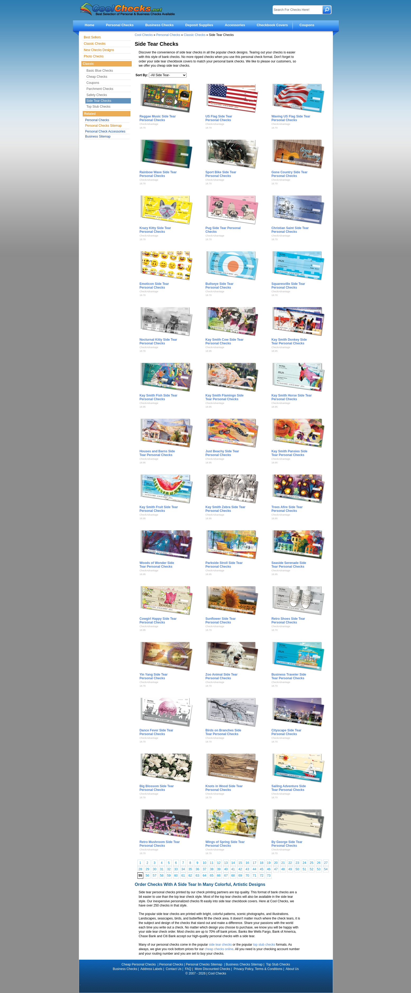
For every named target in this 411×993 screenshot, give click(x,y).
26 (318, 863)
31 (161, 869)
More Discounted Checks (212, 969)
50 (297, 869)
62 (190, 875)
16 (247, 863)
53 (318, 869)
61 (183, 875)
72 (261, 875)
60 (176, 875)
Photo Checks (94, 56)
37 (204, 869)
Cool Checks (144, 35)
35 (190, 869)
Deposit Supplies (199, 25)
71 (254, 875)
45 (261, 869)
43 (247, 869)
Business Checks (159, 25)
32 (168, 869)
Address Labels (151, 969)
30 (154, 869)
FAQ (188, 969)
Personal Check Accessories (105, 131)
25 (311, 863)
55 (140, 875)
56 (147, 875)
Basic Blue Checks (99, 70)
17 (254, 863)
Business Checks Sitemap (244, 964)
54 (325, 869)
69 (240, 875)
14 (233, 863)
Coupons (306, 25)
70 (247, 875)
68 (233, 875)
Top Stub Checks (98, 106)
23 (297, 863)
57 (154, 875)
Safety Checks (96, 95)
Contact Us (173, 969)
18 (261, 863)
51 (304, 869)
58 (161, 875)
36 (197, 869)
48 (283, 869)
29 (147, 869)
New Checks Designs (99, 50)
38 (211, 869)
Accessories (235, 25)
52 (311, 869)
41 (233, 869)
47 (276, 869)
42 (240, 869)
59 (168, 875)
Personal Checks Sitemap (103, 125)
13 (226, 863)
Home (89, 25)
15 (240, 863)
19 (268, 863)
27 (325, 863)
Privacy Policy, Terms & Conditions (258, 969)
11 (211, 863)
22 (290, 863)
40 (226, 869)
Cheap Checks (96, 77)
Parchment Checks (99, 89)
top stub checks (264, 944)
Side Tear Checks (98, 101)
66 (218, 875)
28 (140, 869)
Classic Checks (194, 35)
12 (218, 863)
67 (226, 875)
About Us (292, 969)
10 (204, 863)
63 (197, 875)
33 (176, 869)
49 (290, 869)
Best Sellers (92, 37)
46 (268, 869)
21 (283, 863)
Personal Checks (120, 25)
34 (183, 869)
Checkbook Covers (272, 25)
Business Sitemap (97, 136)
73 (268, 875)
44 (254, 869)
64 (204, 875)
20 (276, 863)
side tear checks (220, 944)
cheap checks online (219, 949)
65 (211, 875)
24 (304, 863)
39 (218, 869)
